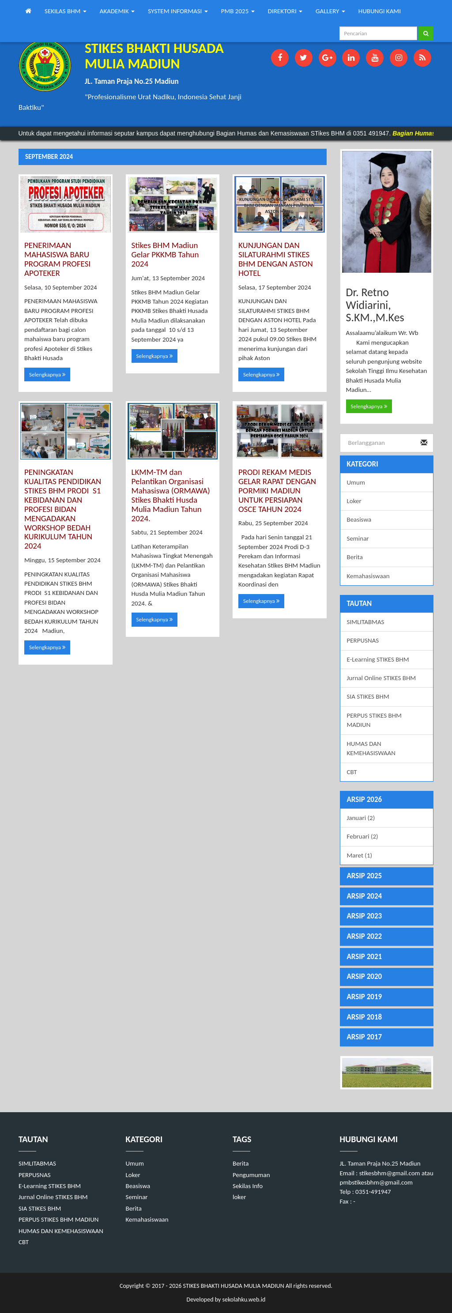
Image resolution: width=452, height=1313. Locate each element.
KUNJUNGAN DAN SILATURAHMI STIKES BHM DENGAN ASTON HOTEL (275, 259)
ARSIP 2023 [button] (364, 916)
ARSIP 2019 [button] (364, 996)
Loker (354, 501)
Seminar (358, 538)
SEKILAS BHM (66, 11)
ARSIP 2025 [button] (364, 875)
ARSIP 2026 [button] (364, 799)
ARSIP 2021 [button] (364, 956)
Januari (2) (361, 818)
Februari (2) (362, 836)
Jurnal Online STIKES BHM (381, 678)
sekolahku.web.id (243, 1299)
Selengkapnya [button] (47, 374)
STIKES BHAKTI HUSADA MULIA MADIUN (232, 1286)
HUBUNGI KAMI (379, 11)
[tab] (386, 800)
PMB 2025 (238, 11)
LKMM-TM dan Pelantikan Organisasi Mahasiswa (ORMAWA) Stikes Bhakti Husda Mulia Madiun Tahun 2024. (171, 495)
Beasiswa (359, 519)
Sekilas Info (248, 1186)
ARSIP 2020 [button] (364, 976)
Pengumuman (251, 1175)
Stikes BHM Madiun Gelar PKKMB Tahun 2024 (165, 254)
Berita (355, 557)
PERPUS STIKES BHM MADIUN (374, 720)
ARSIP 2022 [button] (364, 936)
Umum (356, 482)
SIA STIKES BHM (368, 696)
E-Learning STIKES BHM (378, 659)
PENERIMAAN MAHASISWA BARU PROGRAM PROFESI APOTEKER (57, 259)
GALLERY (330, 11)
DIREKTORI (285, 11)
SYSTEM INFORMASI (177, 11)
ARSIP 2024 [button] (364, 896)
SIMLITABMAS (365, 622)
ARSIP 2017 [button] (364, 1037)
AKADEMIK (117, 11)
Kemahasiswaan (368, 576)
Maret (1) (360, 855)
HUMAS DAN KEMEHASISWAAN (371, 748)
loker (239, 1197)
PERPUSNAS (363, 640)
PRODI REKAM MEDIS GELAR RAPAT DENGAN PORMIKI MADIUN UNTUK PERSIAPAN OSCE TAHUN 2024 (277, 490)
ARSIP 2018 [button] (364, 1017)
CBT (352, 772)
